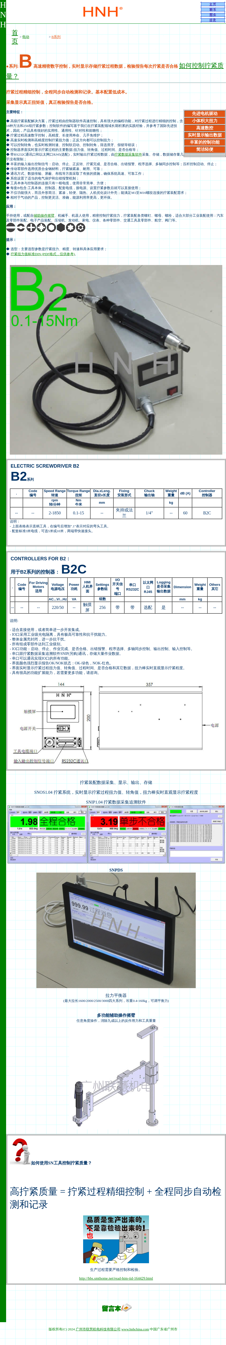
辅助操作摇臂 (44, 215)
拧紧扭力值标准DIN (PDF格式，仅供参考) (43, 254)
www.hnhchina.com (135, 1329)
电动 (25, 37)
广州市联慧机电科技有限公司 (98, 1329)
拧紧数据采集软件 (128, 154)
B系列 (56, 37)
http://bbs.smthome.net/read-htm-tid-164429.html (116, 1278)
